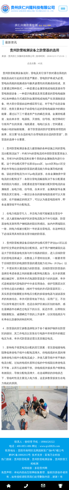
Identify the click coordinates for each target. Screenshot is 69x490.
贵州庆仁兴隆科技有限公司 (21, 56)
